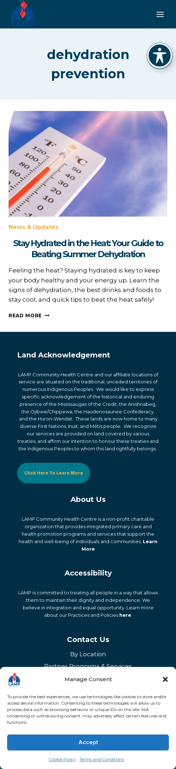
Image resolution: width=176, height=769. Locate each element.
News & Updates (33, 227)
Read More (29, 315)
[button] (165, 679)
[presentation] (88, 164)
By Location (88, 654)
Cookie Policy (62, 759)
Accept (88, 742)
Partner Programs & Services (88, 666)
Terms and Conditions (101, 759)
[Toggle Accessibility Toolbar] (159, 55)
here (125, 615)
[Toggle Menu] (160, 14)
